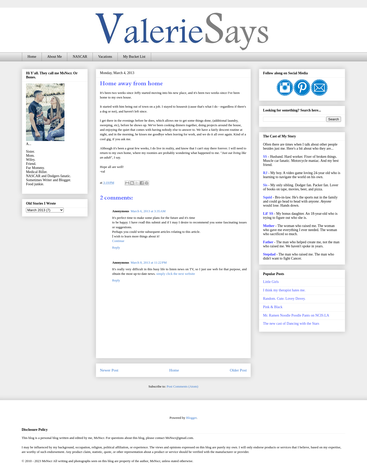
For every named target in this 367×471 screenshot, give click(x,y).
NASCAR (80, 57)
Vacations (105, 57)
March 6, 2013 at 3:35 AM (147, 211)
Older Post (238, 370)
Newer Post (109, 370)
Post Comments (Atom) (182, 386)
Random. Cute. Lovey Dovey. (284, 299)
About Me (54, 57)
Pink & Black (272, 307)
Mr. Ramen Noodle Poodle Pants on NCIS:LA (296, 315)
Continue (118, 241)
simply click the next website (175, 274)
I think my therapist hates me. (284, 290)
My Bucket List (134, 57)
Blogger (191, 418)
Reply (116, 247)
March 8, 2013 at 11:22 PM (148, 262)
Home (32, 57)
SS (265, 157)
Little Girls (271, 282)
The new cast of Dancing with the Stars (291, 323)
